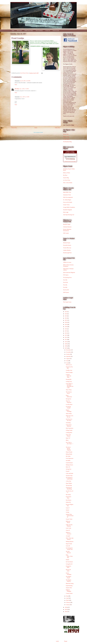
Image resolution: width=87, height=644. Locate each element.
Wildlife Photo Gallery (29, 30)
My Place (65, 175)
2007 (66, 348)
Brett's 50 (68, 467)
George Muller (66, 139)
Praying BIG (68, 379)
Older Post (57, 127)
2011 (66, 339)
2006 (66, 607)
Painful (67, 559)
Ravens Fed (65, 134)
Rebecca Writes (66, 172)
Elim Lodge (65, 212)
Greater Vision (66, 204)
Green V (68, 507)
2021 (66, 320)
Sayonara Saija (69, 475)
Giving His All (69, 564)
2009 (66, 343)
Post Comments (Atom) (38, 132)
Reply (16, 84)
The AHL (65, 284)
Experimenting (69, 585)
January (68, 604)
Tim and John (69, 485)
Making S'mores (69, 464)
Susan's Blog (66, 177)
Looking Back (69, 432)
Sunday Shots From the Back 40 (69, 516)
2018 (66, 326)
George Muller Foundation (69, 207)
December (68, 350)
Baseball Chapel (66, 224)
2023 (66, 315)
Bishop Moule (69, 454)
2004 (66, 611)
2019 (66, 324)
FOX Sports (65, 275)
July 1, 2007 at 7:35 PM (24, 88)
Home (13, 30)
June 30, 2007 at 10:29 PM (25, 80)
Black (67, 440)
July (67, 360)
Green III (68, 545)
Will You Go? (69, 364)
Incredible (68, 460)
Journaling (68, 422)
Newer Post (14, 127)
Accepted (68, 536)
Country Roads (69, 593)
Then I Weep (68, 389)
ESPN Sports (66, 292)
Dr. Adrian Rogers (67, 199)
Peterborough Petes (67, 252)
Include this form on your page (70, 161)
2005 (66, 609)
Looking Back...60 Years (68, 376)
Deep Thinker (69, 483)
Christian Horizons (67, 226)
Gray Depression (69, 458)
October (68, 354)
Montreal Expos (66, 242)
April (67, 598)
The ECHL (65, 282)
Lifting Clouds (69, 430)
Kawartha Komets (67, 245)
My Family (68, 494)
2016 (66, 328)
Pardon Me (68, 502)
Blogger (65, 641)
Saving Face (68, 469)
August (68, 358)
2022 (66, 318)
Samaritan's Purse (67, 194)
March (67, 600)
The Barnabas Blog (67, 141)
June (67, 362)
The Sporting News (67, 277)
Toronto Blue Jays (67, 247)
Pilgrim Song (66, 136)
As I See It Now (66, 180)
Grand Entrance (69, 462)
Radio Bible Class (67, 192)
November (68, 352)
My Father (68, 456)
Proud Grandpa (69, 372)
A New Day (68, 481)
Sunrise (67, 510)
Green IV (68, 530)
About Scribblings (39, 30)
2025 (66, 311)
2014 (66, 333)
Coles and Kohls (69, 473)
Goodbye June (69, 370)
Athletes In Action (67, 262)
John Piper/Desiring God (68, 214)
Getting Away (69, 381)
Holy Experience (69, 428)
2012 (66, 337)
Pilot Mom (17, 88)
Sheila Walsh (69, 413)
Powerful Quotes (56, 30)
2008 (66, 346)
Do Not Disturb (69, 561)
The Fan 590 (66, 289)
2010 (66, 341)
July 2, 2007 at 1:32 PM (24, 96)
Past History (68, 500)
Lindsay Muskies (67, 250)
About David (19, 30)
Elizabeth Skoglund (67, 209)
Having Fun (68, 398)
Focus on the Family (67, 202)
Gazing (67, 512)
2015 (66, 331)
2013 (66, 335)
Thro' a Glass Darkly (67, 182)
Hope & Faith (69, 543)
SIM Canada (66, 233)
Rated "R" (68, 438)
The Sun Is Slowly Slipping (68, 448)
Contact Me (47, 30)
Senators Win (69, 587)
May (67, 596)
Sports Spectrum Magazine (69, 272)
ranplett (57, 641)
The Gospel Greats (67, 302)
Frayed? (67, 471)
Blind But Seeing (69, 583)
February (68, 602)
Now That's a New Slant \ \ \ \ (69, 444)
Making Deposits (69, 541)
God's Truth (68, 528)
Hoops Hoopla (69, 452)
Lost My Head (69, 404)
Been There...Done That (69, 556)
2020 (66, 322)
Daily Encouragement (68, 197)
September (68, 356)
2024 (66, 313)
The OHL (65, 280)
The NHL (65, 287)
